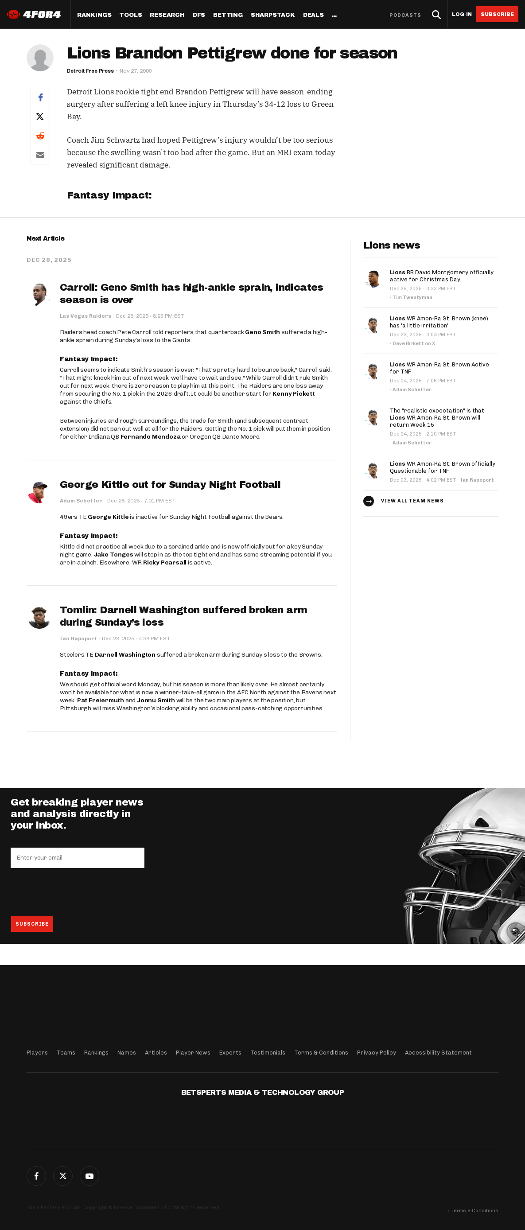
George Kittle (108, 517)
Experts (230, 1052)
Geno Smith (262, 332)
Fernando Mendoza (151, 436)
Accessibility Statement (438, 1052)
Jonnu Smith (156, 700)
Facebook (36, 1176)
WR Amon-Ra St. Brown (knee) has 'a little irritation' (439, 322)
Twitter (63, 1176)
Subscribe (497, 14)
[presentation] (78, 892)
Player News (193, 1052)
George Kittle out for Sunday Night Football (170, 484)
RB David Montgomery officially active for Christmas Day (442, 276)
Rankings (94, 15)
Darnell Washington (125, 654)
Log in (462, 14)
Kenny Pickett (293, 393)
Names (126, 1052)
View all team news (412, 501)
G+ (89, 1176)
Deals (313, 15)
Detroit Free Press (90, 71)
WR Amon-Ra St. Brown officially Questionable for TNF (442, 467)
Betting (228, 15)
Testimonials (267, 1052)
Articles (156, 1052)
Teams (66, 1052)
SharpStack (273, 15)
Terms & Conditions (321, 1052)
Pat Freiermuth (100, 700)
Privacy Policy (376, 1052)
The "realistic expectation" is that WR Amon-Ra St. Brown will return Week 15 (437, 417)
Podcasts (405, 15)
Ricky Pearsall (165, 562)
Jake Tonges (113, 554)
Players (37, 1052)
